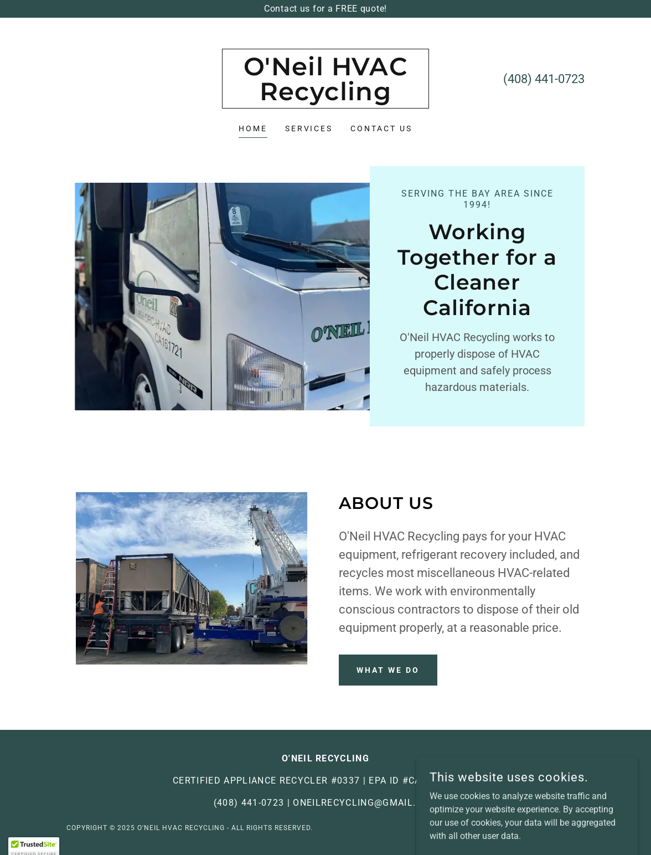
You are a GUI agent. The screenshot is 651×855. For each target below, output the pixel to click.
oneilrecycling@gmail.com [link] (365, 802)
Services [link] (309, 128)
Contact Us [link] (381, 128)
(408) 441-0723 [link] (544, 79)
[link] (325, 97)
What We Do (388, 670)
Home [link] (253, 128)
